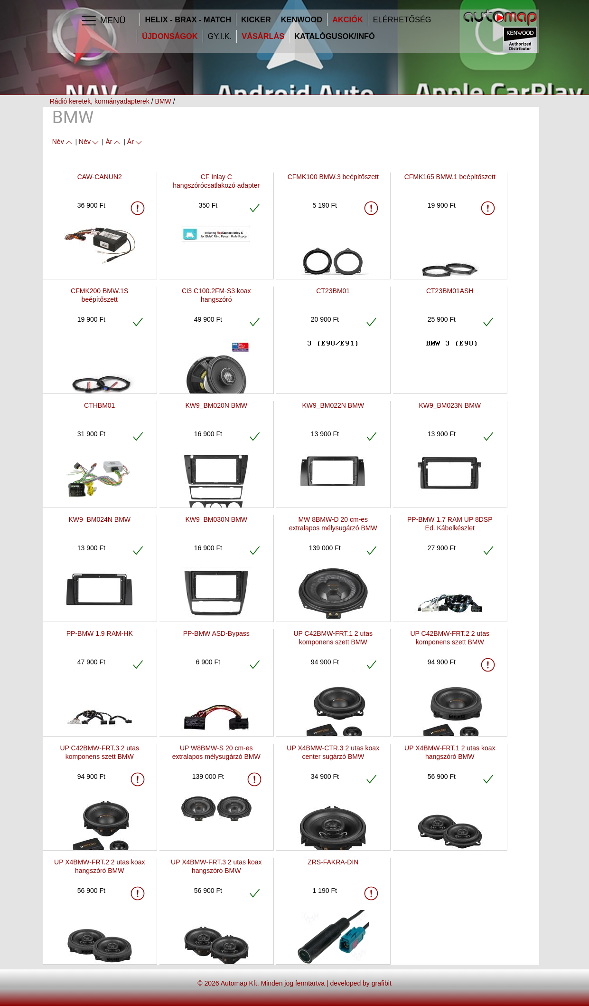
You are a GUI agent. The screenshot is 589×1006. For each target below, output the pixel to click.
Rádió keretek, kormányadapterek (100, 101)
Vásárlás (263, 36)
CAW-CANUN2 (99, 177)
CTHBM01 (99, 405)
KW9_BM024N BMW (99, 519)
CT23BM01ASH (450, 291)
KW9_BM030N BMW (216, 519)
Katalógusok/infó (334, 36)
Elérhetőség (402, 19)
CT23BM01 (333, 291)
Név (63, 141)
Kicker (256, 19)
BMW (163, 101)
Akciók (347, 19)
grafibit (382, 983)
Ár (113, 141)
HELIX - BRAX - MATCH (188, 19)
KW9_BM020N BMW (216, 405)
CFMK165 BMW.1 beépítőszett (450, 177)
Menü (102, 20)
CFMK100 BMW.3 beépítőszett (333, 177)
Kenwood (301, 19)
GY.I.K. (220, 36)
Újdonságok (169, 36)
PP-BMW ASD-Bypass (216, 633)
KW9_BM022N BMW (333, 405)
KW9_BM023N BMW (450, 405)
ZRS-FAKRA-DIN (333, 862)
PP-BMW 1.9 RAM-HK (99, 633)
